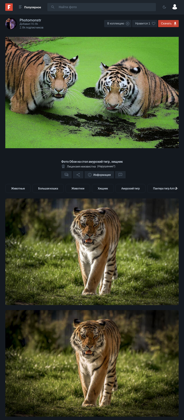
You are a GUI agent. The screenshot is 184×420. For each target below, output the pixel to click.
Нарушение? (106, 166)
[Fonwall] (9, 10)
